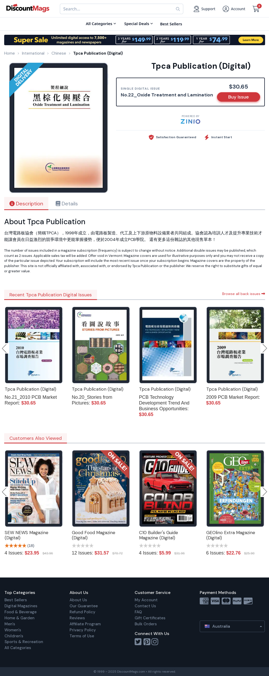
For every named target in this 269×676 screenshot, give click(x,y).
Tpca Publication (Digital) (30, 389)
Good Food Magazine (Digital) (93, 535)
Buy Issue (238, 97)
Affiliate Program (85, 624)
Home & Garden (19, 618)
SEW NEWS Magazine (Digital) (26, 535)
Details (67, 203)
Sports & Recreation (23, 641)
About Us (78, 600)
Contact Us (145, 606)
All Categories (17, 647)
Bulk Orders (146, 624)
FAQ (138, 612)
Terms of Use (82, 636)
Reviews (77, 618)
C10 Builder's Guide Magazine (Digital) (158, 535)
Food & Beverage (20, 612)
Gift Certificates (150, 618)
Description (26, 203)
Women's (12, 630)
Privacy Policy (83, 630)
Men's (9, 624)
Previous (4, 348)
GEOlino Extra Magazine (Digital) (230, 535)
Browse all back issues (243, 293)
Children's (13, 636)
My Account (146, 600)
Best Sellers (15, 600)
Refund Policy (82, 612)
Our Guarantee (84, 606)
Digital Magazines (20, 606)
